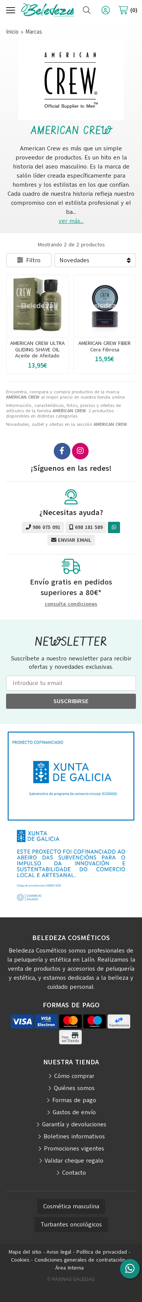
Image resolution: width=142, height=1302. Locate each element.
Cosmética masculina (71, 1206)
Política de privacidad (101, 1252)
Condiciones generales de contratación (79, 1259)
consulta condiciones (71, 604)
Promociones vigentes (74, 1148)
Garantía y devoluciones (74, 1124)
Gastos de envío (74, 1112)
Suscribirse (71, 701)
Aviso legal (59, 1252)
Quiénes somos (74, 1088)
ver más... (71, 221)
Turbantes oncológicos (71, 1224)
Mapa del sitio (25, 1252)
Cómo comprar (74, 1076)
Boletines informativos (74, 1136)
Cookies (20, 1259)
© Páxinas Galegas (71, 1279)
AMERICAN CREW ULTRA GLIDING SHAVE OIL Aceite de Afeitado (37, 350)
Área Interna (69, 1267)
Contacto (74, 1173)
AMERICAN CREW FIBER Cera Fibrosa (104, 346)
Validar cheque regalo (74, 1161)
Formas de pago (74, 1100)
